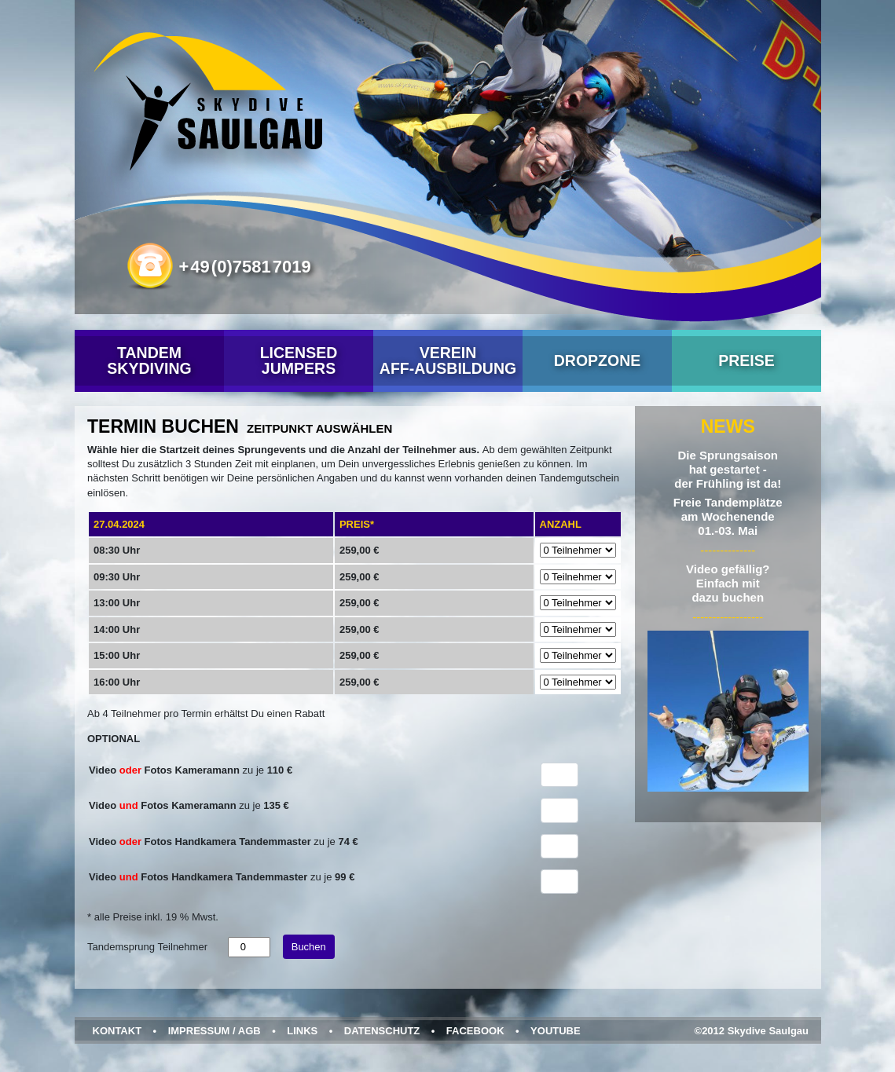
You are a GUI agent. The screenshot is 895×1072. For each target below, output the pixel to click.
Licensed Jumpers (298, 360)
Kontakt (116, 1031)
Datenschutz (381, 1031)
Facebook (475, 1031)
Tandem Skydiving (149, 360)
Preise (746, 360)
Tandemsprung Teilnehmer (147, 947)
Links (302, 1031)
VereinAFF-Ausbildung (447, 360)
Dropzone (596, 360)
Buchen (308, 947)
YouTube (555, 1031)
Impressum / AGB (213, 1031)
